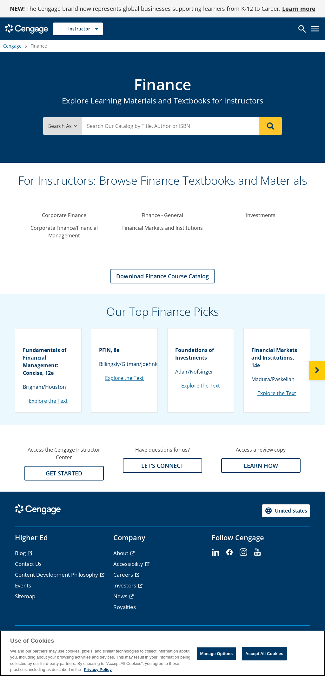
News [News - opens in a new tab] (121, 596)
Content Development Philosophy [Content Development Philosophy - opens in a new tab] (57, 574)
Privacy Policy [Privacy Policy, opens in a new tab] (98, 669)
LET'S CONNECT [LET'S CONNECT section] (162, 465)
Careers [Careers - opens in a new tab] (123, 574)
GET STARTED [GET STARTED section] (64, 473)
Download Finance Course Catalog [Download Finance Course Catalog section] (162, 276)
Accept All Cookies (264, 653)
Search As (62, 126)
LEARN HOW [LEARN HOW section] (261, 465)
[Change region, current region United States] (286, 510)
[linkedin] (215, 552)
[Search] (270, 126)
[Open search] (302, 29)
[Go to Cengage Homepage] (26, 28)
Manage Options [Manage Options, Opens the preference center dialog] (216, 653)
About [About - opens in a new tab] (121, 553)
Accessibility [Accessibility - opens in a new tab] (128, 563)
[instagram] (243, 552)
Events (23, 585)
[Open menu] (315, 29)
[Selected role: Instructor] (78, 29)
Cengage (12, 46)
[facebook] (229, 552)
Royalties (124, 607)
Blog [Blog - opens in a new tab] (21, 553)
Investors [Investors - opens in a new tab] (125, 585)
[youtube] (257, 552)
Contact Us (28, 563)
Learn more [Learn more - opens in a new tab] (298, 8)
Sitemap (25, 596)
